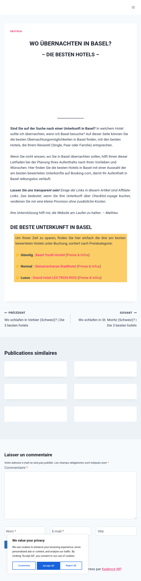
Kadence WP (112, 569)
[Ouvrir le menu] (133, 7)
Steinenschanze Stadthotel (55, 266)
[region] (47, 554)
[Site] (116, 531)
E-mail (58, 531)
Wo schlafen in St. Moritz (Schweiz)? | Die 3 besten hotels (105, 318)
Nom (11, 531)
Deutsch (16, 31)
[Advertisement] (70, 86)
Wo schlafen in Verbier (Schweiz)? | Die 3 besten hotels (35, 318)
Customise (24, 565)
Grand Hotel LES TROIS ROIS (55, 278)
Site (101, 531)
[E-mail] (70, 531)
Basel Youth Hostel (50, 255)
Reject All (48, 565)
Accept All (72, 565)
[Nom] (24, 531)
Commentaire (16, 467)
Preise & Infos (77, 255)
